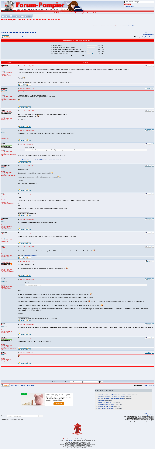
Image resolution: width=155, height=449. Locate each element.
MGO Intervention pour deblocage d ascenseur (111, 398)
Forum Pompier (15, 36)
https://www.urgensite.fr (30, 255)
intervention (101, 400)
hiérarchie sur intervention (105, 406)
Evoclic (71, 440)
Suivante (151, 36)
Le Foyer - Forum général (28, 36)
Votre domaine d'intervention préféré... (19, 32)
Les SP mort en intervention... (106, 408)
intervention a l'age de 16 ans (106, 404)
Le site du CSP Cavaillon (40, 159)
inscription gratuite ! (129, 25)
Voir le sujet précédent (148, 34)
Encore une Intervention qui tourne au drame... (111, 396)
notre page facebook (55, 159)
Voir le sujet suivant (149, 33)
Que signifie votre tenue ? (105, 402)
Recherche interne (130, 6)
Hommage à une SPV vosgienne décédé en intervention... (114, 394)
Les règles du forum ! (24, 159)
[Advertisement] (26, 26)
